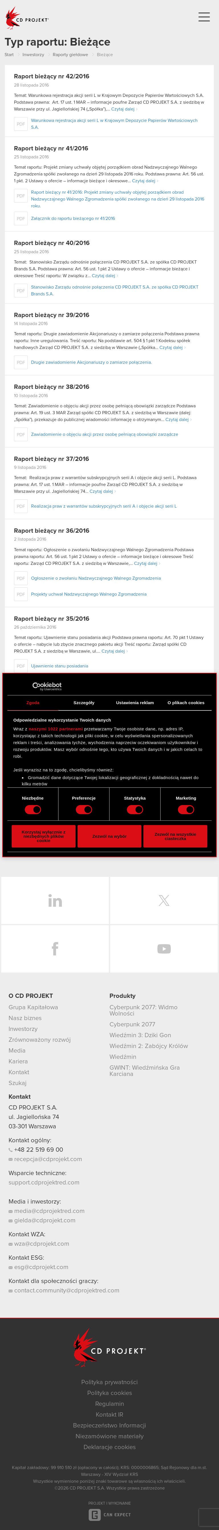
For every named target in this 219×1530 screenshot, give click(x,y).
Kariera (18, 1062)
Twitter (164, 900)
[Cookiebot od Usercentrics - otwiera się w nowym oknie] (37, 686)
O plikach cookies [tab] (186, 702)
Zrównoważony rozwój (40, 1040)
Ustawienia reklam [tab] (135, 702)
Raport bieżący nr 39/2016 (51, 315)
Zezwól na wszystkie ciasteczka (175, 836)
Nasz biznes (25, 1018)
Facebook (55, 949)
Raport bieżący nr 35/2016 (51, 619)
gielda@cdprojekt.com (42, 1221)
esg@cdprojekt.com (38, 1267)
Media (17, 1051)
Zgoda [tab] (33, 702)
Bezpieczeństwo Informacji (109, 1426)
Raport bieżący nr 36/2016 (51, 531)
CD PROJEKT (27, 18)
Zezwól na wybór (109, 836)
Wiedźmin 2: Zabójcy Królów (149, 1046)
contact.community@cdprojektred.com (64, 1291)
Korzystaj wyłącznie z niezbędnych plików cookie (43, 836)
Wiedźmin (123, 1057)
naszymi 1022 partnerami (56, 728)
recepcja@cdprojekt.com (45, 1159)
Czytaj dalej (123, 109)
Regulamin (109, 1404)
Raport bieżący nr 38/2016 (51, 387)
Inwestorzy (23, 1029)
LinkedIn (55, 900)
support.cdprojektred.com (44, 1183)
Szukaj (18, 1083)
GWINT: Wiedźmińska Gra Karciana (145, 1071)
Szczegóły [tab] (84, 702)
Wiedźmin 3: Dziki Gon (140, 1035)
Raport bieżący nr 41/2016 (51, 149)
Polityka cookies (109, 1393)
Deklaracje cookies (110, 1447)
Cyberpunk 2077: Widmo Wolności (144, 1010)
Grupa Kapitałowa (33, 1007)
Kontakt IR (109, 1415)
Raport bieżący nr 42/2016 (51, 76)
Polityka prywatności (109, 1382)
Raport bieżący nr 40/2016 (52, 243)
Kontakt (19, 1072)
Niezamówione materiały (110, 1436)
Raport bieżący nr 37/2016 (51, 459)
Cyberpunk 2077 (132, 1025)
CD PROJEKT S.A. (33, 1108)
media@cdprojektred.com (47, 1211)
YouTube (164, 949)
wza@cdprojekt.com (39, 1244)
